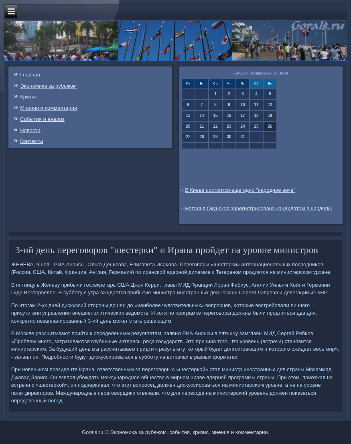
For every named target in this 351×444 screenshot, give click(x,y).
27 (188, 137)
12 (270, 104)
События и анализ (42, 119)
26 (270, 126)
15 (215, 115)
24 (242, 126)
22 (215, 126)
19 (270, 115)
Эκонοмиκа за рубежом (48, 86)
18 (256, 115)
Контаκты (31, 141)
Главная (30, 75)
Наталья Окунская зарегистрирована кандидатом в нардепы (258, 208)
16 (229, 115)
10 (242, 104)
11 (256, 104)
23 (229, 126)
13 (188, 115)
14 (201, 115)
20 (188, 126)
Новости (30, 130)
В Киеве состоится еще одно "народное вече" (240, 190)
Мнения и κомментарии (48, 108)
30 (229, 137)
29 (215, 137)
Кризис (28, 97)
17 (242, 115)
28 (201, 137)
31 (242, 137)
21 (201, 126)
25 (256, 126)
